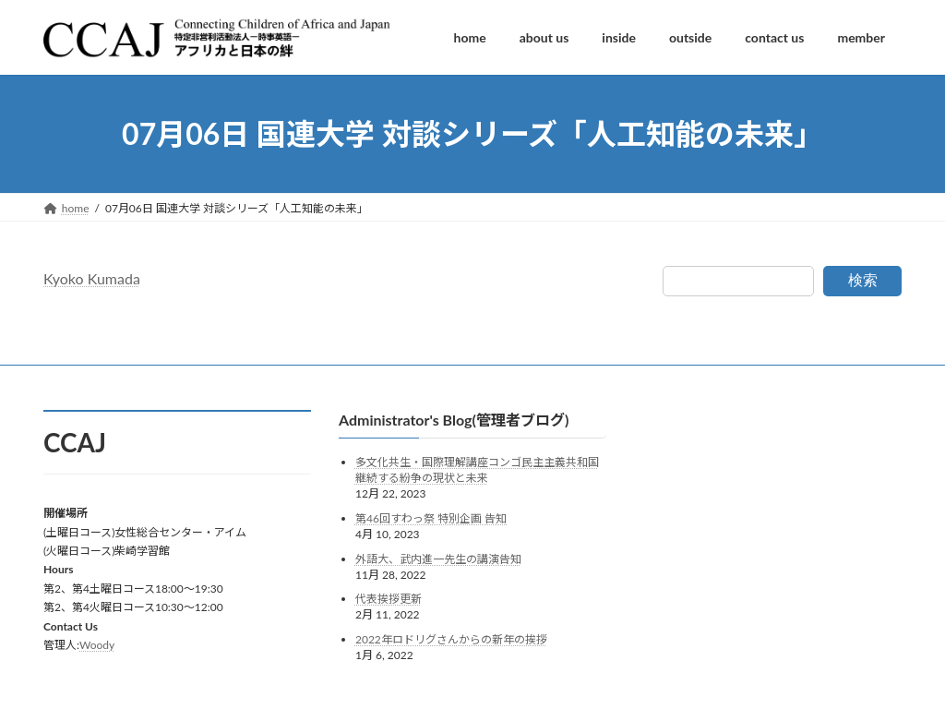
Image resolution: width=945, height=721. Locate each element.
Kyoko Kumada (91, 278)
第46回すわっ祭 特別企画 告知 (431, 518)
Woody (96, 645)
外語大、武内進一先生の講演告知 (438, 559)
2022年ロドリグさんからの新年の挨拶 (451, 639)
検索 (863, 280)
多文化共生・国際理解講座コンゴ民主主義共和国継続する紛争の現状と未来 (477, 471)
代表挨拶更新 (388, 600)
